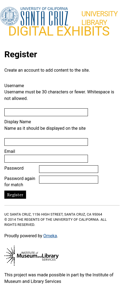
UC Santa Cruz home (34, 16)
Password (14, 168)
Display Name (17, 121)
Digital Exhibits (58, 31)
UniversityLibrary (99, 18)
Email (9, 151)
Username (14, 85)
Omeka (50, 235)
